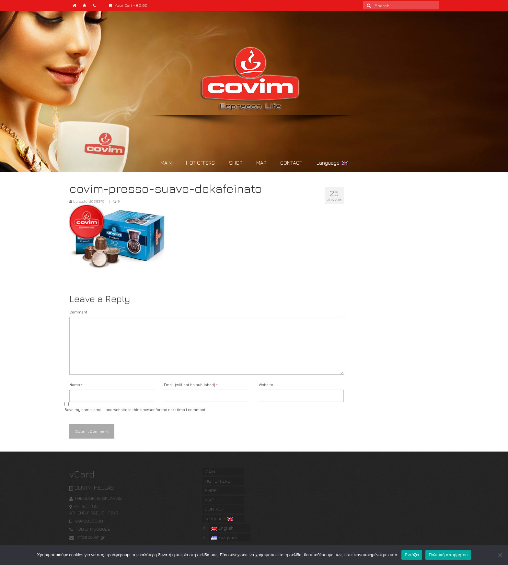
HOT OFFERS (200, 163)
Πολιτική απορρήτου (448, 554)
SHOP (235, 163)
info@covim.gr (87, 537)
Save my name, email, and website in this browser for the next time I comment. (135, 409)
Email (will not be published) (191, 385)
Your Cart (128, 5)
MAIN (166, 163)
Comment (78, 312)
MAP (261, 163)
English (222, 528)
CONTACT (291, 163)
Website (266, 385)
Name (76, 385)
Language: (332, 163)
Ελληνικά (224, 537)
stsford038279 (92, 201)
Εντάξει (412, 554)
